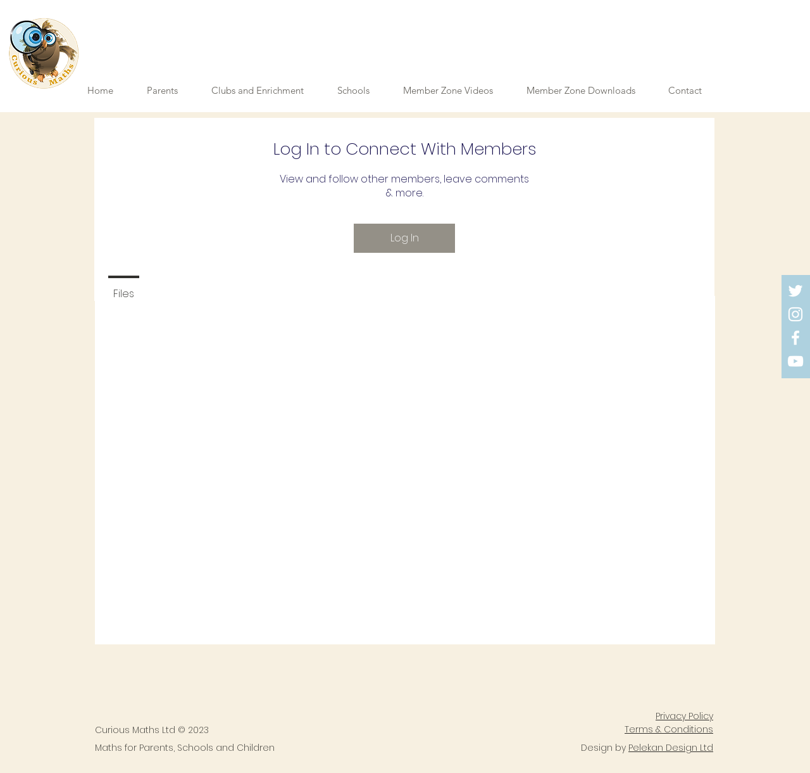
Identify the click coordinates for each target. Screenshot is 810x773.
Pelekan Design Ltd (670, 747)
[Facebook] (795, 337)
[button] (455, 90)
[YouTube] (795, 361)
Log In (404, 238)
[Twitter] (795, 290)
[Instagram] (795, 314)
